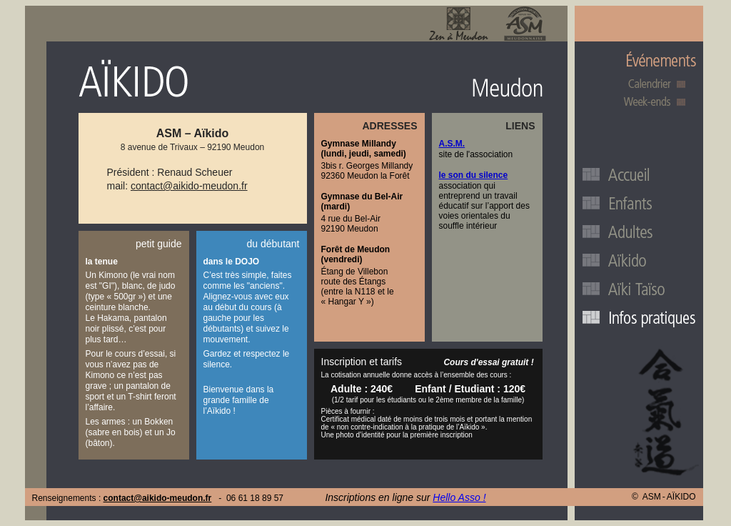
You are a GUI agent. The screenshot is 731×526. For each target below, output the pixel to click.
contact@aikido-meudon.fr (189, 186)
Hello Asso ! (459, 497)
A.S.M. (452, 144)
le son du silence (473, 175)
